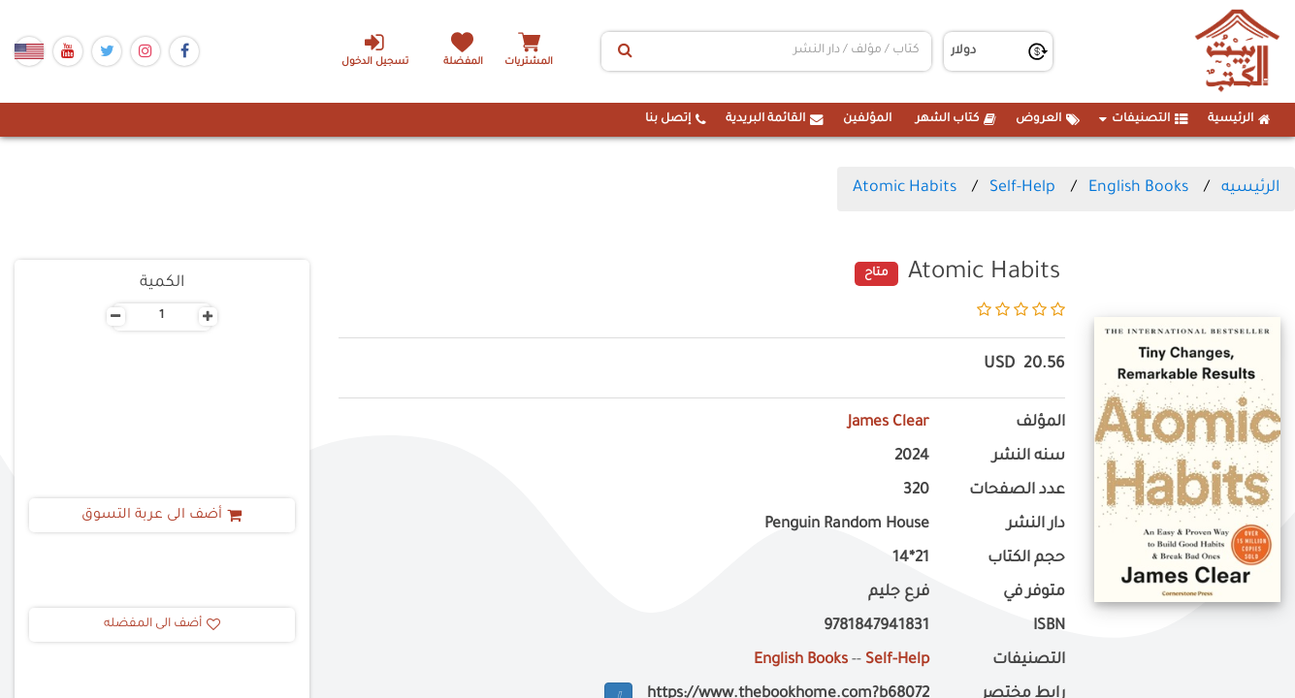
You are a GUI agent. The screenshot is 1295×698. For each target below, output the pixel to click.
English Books (1138, 188)
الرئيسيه (1250, 188)
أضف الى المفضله (162, 624)
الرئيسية (1239, 119)
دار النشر (1036, 525)
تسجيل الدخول (374, 49)
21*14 (910, 559)
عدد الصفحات (1017, 491)
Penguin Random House (846, 525)
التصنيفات (1143, 119)
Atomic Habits (904, 188)
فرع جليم (898, 593)
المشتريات (530, 62)
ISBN (1049, 627)
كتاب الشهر (956, 119)
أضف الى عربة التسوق (161, 516)
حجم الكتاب (1026, 559)
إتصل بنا (675, 119)
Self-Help (1022, 188)
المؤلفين (867, 119)
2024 (911, 457)
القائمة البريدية (775, 119)
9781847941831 (876, 627)
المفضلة (463, 62)
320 (916, 491)
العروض (1048, 119)
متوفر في (1034, 593)
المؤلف (1040, 423)
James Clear (887, 423)
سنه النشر (1028, 457)
